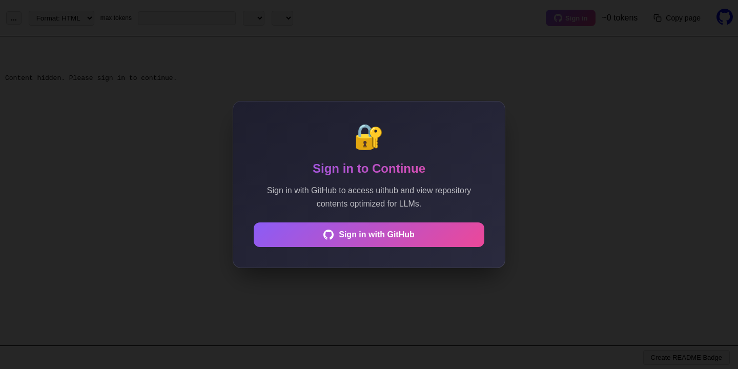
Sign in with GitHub (369, 235)
